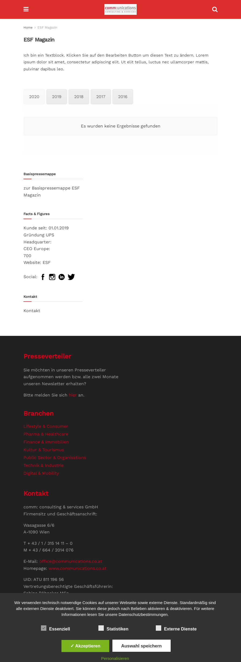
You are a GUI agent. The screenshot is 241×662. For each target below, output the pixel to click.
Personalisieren (115, 658)
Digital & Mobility (41, 473)
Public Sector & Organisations (54, 457)
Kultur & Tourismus (43, 449)
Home (28, 27)
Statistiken (113, 628)
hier (73, 395)
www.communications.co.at (77, 568)
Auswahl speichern (141, 645)
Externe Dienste (176, 628)
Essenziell (55, 628)
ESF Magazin (47, 27)
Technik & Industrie (43, 465)
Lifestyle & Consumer (45, 426)
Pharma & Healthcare (45, 434)
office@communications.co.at (70, 561)
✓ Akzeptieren (85, 645)
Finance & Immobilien (46, 441)
